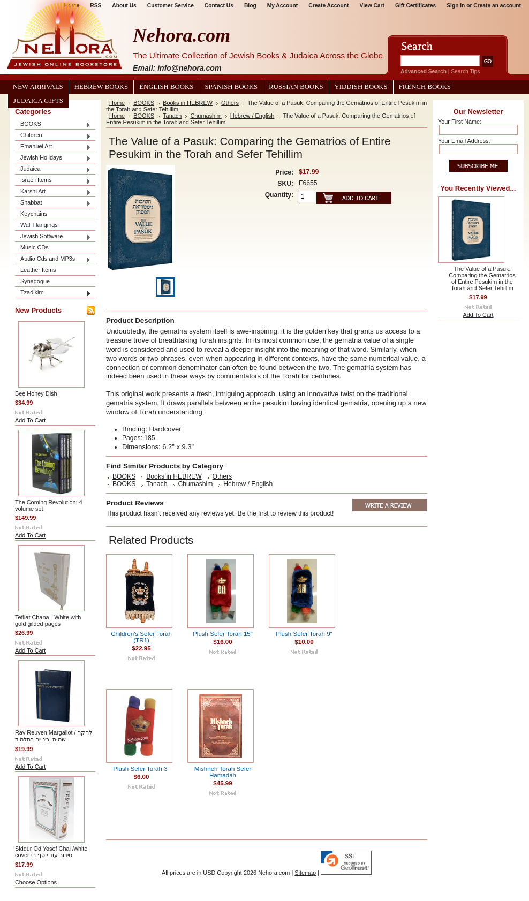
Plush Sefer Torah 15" (223, 634)
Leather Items (38, 270)
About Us (124, 6)
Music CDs (34, 247)
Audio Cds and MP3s (53, 259)
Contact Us (219, 6)
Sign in (456, 6)
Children (53, 136)
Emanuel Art (53, 147)
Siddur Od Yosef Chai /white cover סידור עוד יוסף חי (51, 851)
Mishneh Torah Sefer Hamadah (222, 772)
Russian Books (296, 86)
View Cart (372, 6)
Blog (250, 6)
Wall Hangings (39, 225)
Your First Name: (459, 121)
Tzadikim (53, 293)
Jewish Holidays (53, 158)
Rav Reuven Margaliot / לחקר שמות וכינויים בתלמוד (53, 736)
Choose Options (36, 882)
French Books (425, 86)
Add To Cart (30, 420)
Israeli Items (53, 181)
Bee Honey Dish (36, 393)
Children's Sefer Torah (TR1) (141, 637)
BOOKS (53, 124)
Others (230, 103)
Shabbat (53, 203)
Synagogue (35, 281)
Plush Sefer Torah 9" (304, 634)
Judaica (53, 169)
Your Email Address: (464, 141)
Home (117, 103)
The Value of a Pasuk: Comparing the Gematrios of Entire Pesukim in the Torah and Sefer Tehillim (482, 278)
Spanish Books (231, 86)
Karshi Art (53, 192)
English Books (166, 86)
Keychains (33, 213)
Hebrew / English (252, 115)
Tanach (172, 115)
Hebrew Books (101, 86)
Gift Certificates (415, 6)
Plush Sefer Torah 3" (141, 769)
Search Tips (465, 71)
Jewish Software (53, 237)
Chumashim (205, 115)
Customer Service (170, 6)
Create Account (328, 6)
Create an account (497, 6)
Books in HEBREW (188, 103)
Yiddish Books (361, 86)
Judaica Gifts (38, 100)
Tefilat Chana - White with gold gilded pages (48, 620)
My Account (282, 6)
